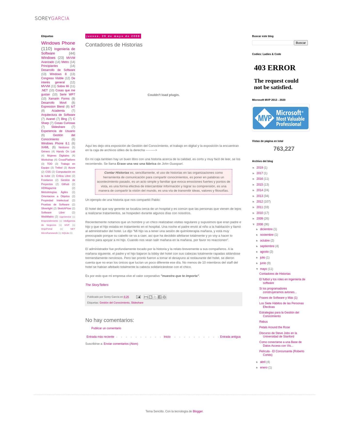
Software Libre (53, 212)
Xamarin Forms (59, 98)
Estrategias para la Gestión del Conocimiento (279, 314)
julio (263, 257)
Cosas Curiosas (65, 123)
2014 (260, 190)
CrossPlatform (67, 159)
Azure (71, 167)
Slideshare (137, 302)
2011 (260, 207)
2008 (260, 224)
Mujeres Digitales (58, 155)
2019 (260, 167)
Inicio (167, 336)
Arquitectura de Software (58, 115)
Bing (64, 119)
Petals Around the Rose (274, 327)
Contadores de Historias (275, 273)
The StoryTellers (97, 285)
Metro (65, 62)
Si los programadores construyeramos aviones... (278, 290)
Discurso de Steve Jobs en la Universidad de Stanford (278, 334)
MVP (67, 225)
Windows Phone (58, 43)
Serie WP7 (67, 94)
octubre (265, 240)
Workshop (47, 159)
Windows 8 (58, 74)
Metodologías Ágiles (54, 192)
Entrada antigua (230, 336)
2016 (260, 178)
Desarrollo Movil (53, 102)
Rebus (263, 321)
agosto (265, 251)
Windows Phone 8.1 (55, 143)
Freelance (47, 180)
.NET (44, 90)
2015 (260, 184)
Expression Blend (52, 106)
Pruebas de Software (55, 204)
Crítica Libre (63, 175)
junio (263, 263)
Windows (48, 58)
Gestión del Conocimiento (115, 302)
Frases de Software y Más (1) (278, 297)
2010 (260, 213)
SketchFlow (64, 208)
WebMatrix (47, 216)
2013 (260, 196)
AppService (65, 216)
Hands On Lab (65, 151)
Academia (58, 110)
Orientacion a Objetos (55, 196)
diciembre (266, 229)
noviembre (267, 234)
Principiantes (49, 66)
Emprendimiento (49, 220)
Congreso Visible (52, 78)
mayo (264, 269)
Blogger (198, 411)
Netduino (64, 147)
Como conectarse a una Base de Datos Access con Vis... (280, 343)
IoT (73, 106)
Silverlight (47, 208)
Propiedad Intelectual (55, 200)
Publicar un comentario (106, 328)
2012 (260, 201)
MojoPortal (46, 228)
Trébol (59, 167)
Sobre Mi (63, 86)
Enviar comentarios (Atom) (121, 343)
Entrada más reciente (100, 336)
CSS (48, 171)
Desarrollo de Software (58, 70)
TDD (49, 163)
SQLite (65, 233)
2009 (260, 218)
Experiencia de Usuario (58, 131)
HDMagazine (48, 188)
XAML (45, 147)
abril (263, 362)
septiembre (267, 246)
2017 (260, 173)
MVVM (45, 86)
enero (264, 367)
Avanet (50, 119)
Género (45, 151)
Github (65, 184)
